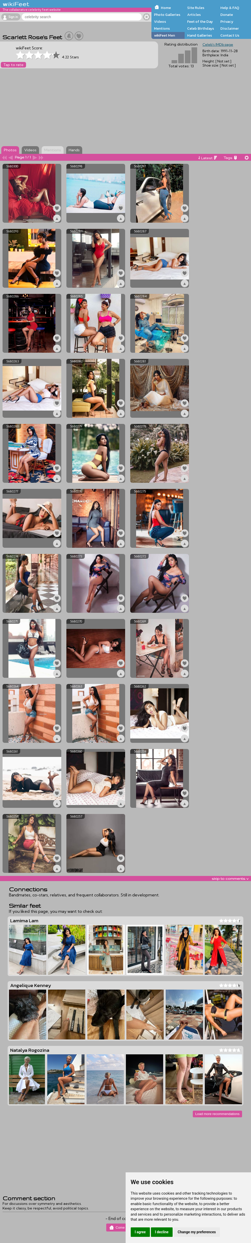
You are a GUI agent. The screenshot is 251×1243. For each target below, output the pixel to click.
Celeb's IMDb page (217, 44)
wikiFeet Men (164, 35)
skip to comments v (230, 878)
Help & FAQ (229, 7)
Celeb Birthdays (200, 28)
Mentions (162, 28)
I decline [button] (162, 1232)
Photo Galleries (167, 14)
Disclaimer (229, 28)
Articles (194, 14)
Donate (226, 14)
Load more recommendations (217, 1114)
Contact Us (229, 35)
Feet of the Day (200, 21)
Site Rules (195, 7)
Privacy (226, 21)
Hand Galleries (199, 35)
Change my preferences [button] (197, 1232)
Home (166, 7)
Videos (160, 21)
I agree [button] (140, 1232)
